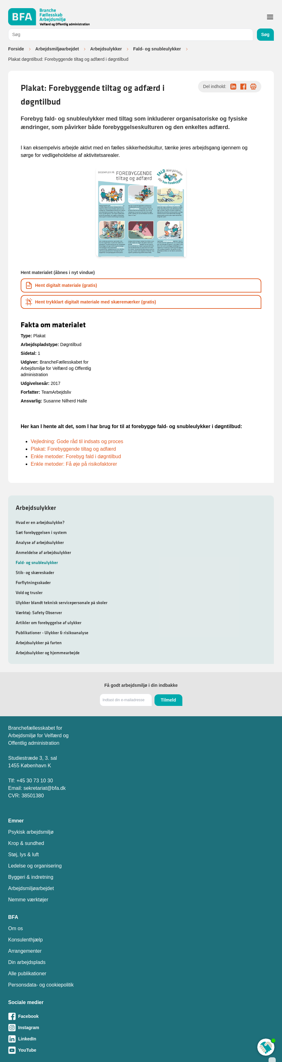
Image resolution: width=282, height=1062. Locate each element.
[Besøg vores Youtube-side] (141, 1050)
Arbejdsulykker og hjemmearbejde (48, 652)
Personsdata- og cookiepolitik (41, 984)
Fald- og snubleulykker (157, 48)
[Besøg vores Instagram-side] (141, 1027)
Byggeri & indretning (30, 877)
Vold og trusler (29, 592)
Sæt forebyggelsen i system (41, 532)
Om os (15, 928)
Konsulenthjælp (25, 939)
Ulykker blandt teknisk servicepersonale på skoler (61, 602)
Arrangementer (25, 951)
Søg (265, 34)
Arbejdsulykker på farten (39, 642)
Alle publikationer (27, 973)
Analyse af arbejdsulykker (40, 542)
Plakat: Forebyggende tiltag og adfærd (73, 449)
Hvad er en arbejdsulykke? (40, 522)
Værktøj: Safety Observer (39, 612)
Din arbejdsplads (26, 962)
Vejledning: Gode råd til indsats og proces (77, 441)
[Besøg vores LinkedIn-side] (141, 1039)
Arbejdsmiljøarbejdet (57, 48)
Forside (16, 48)
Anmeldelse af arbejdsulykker (43, 552)
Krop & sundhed (26, 843)
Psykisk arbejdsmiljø (31, 832)
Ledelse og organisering (35, 865)
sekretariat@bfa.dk (45, 788)
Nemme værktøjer (28, 899)
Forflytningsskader (33, 582)
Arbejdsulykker (106, 48)
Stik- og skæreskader (35, 572)
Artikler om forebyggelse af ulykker (48, 622)
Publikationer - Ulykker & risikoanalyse (52, 632)
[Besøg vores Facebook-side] (141, 1016)
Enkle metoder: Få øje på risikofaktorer (74, 464)
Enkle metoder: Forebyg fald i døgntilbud (76, 456)
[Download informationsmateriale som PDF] (141, 285)
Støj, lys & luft (23, 854)
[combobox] (130, 34)
